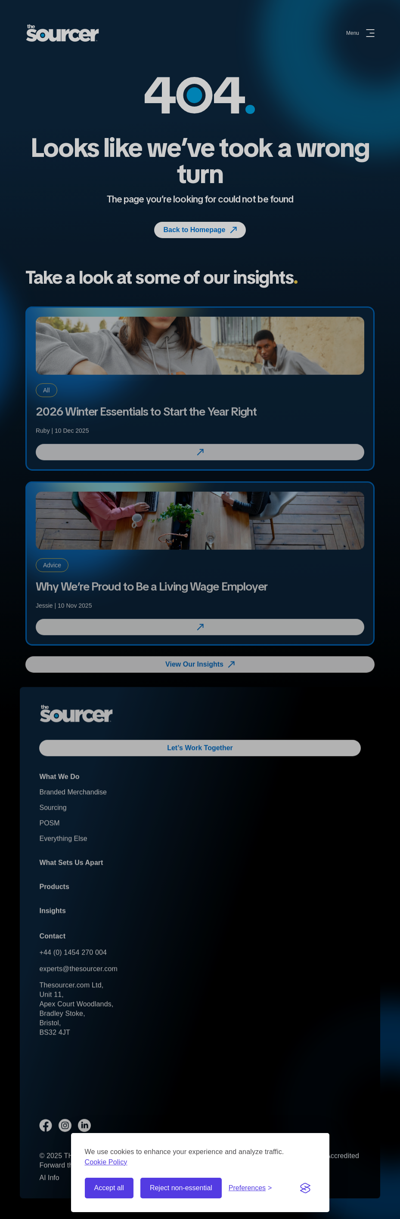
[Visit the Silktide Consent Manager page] (305, 1188)
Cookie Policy (106, 1162)
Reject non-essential (181, 1187)
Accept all (109, 1187)
